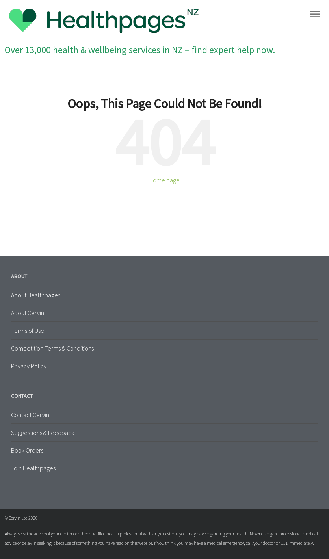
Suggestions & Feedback (42, 432)
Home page (164, 180)
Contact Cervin (30, 415)
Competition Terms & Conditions (52, 348)
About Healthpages (35, 295)
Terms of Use (27, 330)
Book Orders (27, 450)
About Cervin (27, 313)
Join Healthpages (33, 468)
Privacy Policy (28, 366)
